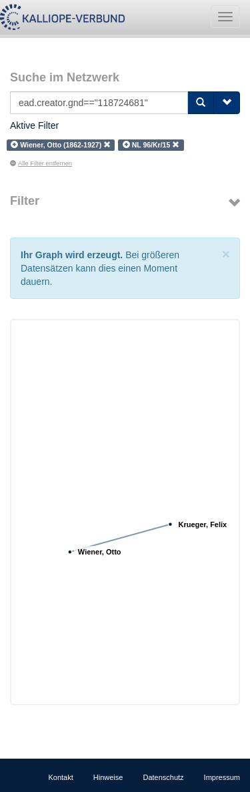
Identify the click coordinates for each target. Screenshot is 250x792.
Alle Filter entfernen (41, 163)
